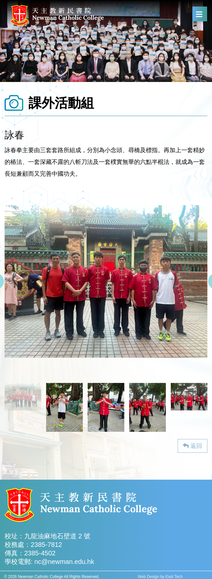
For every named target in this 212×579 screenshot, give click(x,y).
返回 (192, 446)
